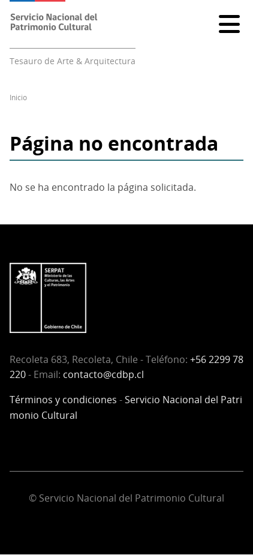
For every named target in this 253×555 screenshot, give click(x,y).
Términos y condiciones (63, 399)
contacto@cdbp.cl (103, 374)
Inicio (18, 97)
